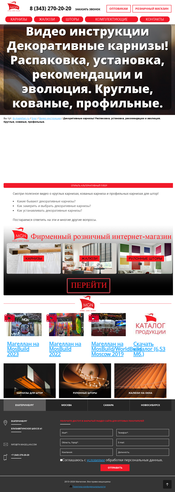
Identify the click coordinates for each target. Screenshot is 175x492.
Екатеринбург (24, 405)
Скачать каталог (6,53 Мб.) (149, 349)
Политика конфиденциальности (89, 486)
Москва (66, 405)
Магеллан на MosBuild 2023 (23, 349)
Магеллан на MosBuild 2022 (65, 349)
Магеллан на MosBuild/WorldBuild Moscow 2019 (116, 349)
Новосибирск (150, 405)
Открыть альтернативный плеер (89, 185)
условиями (96, 460)
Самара (108, 405)
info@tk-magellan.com (24, 444)
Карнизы (19, 19)
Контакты (155, 19)
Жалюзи (47, 19)
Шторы (72, 19)
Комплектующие (111, 19)
